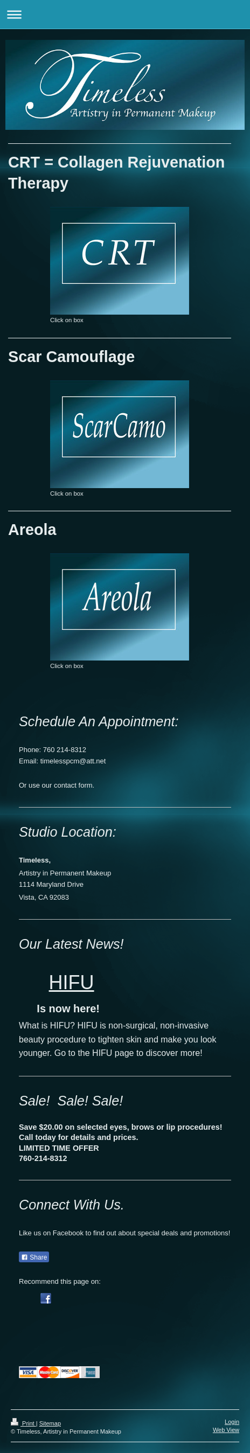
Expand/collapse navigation (125, 14)
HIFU (71, 982)
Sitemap (50, 1423)
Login (232, 1422)
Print (23, 1423)
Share (34, 1257)
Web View (226, 1430)
